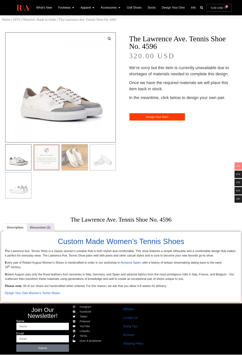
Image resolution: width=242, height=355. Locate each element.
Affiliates (128, 309)
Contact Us (130, 317)
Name (20, 321)
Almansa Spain (130, 262)
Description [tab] (15, 227)
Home (6, 19)
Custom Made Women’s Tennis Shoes (121, 241)
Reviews (128, 335)
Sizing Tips (130, 326)
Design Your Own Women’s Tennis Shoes (32, 293)
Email (20, 333)
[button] (202, 8)
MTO (16, 19)
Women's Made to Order (39, 19)
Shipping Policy (133, 343)
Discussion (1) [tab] (40, 227)
